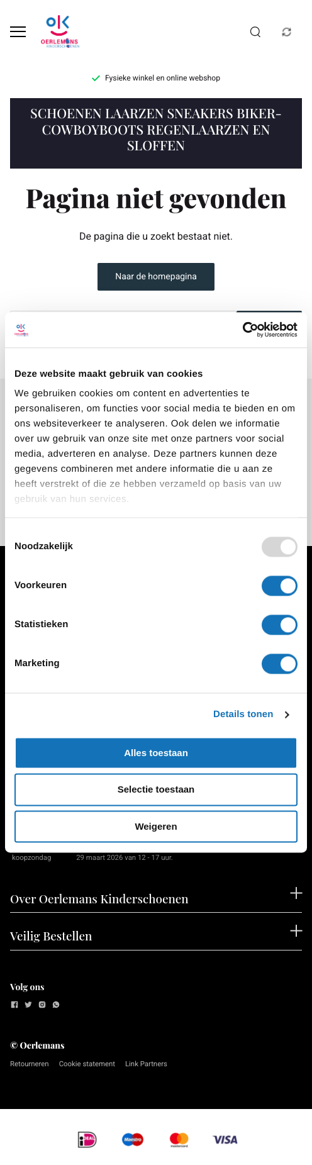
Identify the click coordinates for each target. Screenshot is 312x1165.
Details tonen (243, 714)
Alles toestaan (156, 752)
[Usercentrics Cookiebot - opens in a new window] (242, 329)
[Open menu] (18, 31)
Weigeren (156, 826)
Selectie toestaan (156, 789)
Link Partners (146, 1063)
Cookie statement (87, 1063)
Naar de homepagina (156, 277)
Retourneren (29, 1063)
